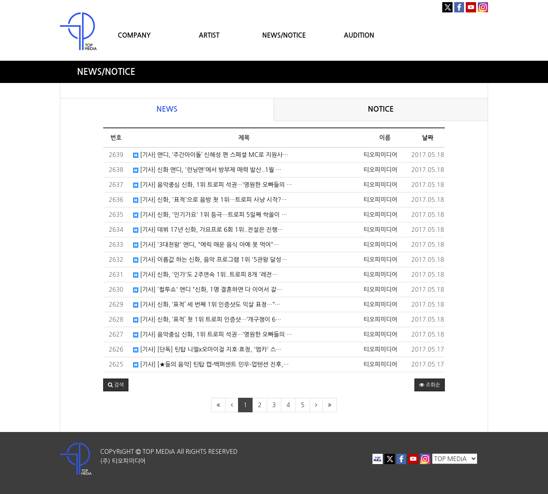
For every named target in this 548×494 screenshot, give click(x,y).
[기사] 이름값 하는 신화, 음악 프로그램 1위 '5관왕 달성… (210, 260)
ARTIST (209, 35)
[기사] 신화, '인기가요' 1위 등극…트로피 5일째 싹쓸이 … (210, 215)
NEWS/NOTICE (284, 35)
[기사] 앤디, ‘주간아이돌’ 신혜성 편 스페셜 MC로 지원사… (210, 155)
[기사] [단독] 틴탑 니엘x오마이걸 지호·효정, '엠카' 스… (207, 349)
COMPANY (134, 35)
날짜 (427, 138)
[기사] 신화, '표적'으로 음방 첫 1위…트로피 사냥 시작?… (210, 200)
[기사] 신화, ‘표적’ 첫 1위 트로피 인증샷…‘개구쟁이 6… (207, 319)
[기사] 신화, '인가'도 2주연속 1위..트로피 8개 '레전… (205, 275)
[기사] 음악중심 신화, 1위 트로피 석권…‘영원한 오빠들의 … (212, 185)
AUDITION (359, 35)
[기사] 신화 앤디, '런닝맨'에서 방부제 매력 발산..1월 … (207, 170)
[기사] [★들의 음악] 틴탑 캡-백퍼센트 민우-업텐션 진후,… (211, 364)
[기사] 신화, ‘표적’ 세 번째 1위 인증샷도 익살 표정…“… (206, 305)
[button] (115, 385)
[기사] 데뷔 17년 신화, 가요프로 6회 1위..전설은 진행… (208, 230)
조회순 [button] (429, 385)
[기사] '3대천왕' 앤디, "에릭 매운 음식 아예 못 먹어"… (206, 245)
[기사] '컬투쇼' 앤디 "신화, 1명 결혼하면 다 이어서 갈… (207, 290)
